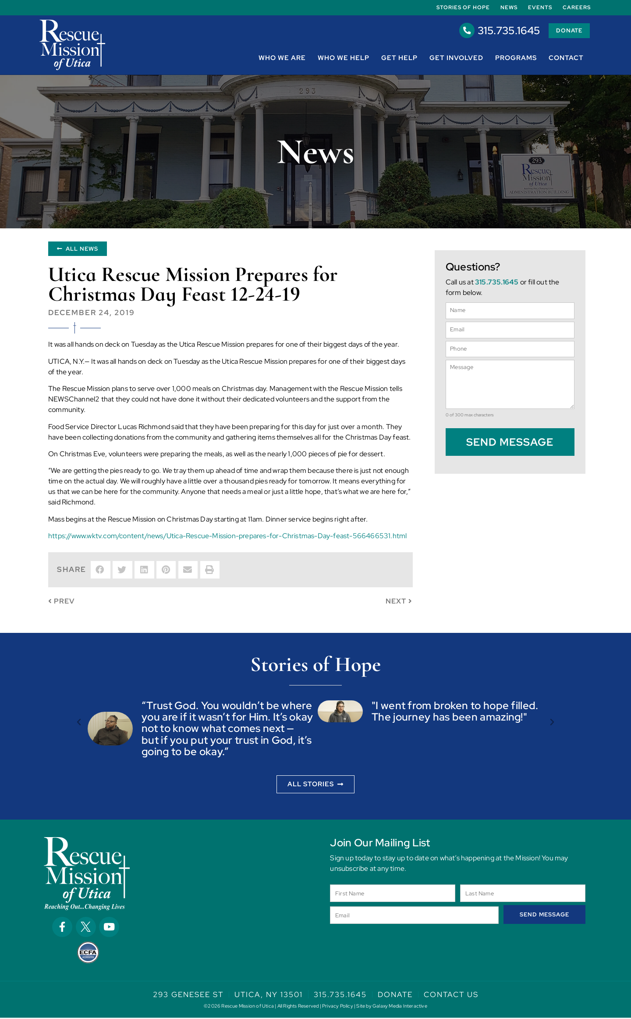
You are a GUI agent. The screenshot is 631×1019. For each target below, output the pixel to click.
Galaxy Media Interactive (399, 1007)
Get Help (399, 58)
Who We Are (282, 58)
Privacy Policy (337, 1007)
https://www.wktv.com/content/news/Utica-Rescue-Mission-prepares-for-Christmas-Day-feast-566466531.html (227, 537)
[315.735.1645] (457, 31)
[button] (100, 571)
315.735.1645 (498, 31)
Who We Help (343, 58)
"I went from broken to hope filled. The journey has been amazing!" (455, 712)
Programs (516, 58)
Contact (566, 58)
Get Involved (456, 58)
